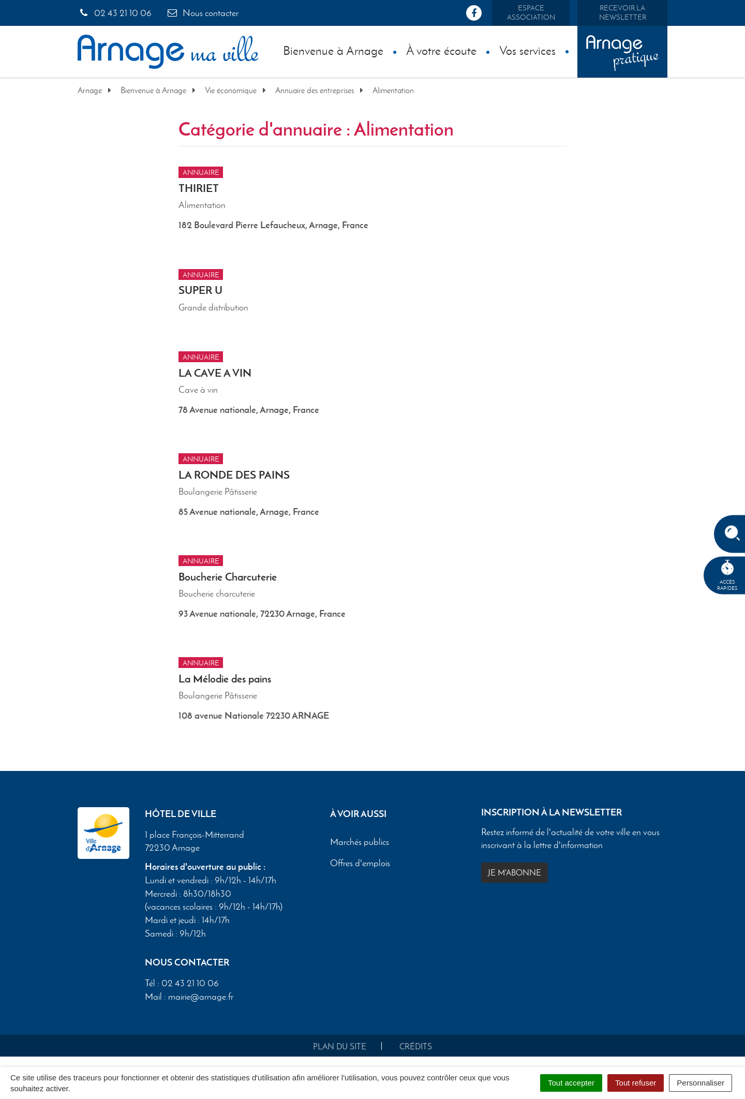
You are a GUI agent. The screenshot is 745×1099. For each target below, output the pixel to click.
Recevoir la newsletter (622, 13)
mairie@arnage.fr (200, 996)
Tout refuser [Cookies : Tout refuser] (635, 1082)
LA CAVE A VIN (214, 373)
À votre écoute (441, 50)
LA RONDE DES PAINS (234, 475)
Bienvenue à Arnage (333, 50)
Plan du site (339, 1046)
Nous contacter (202, 13)
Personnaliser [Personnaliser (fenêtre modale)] (700, 1082)
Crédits (415, 1046)
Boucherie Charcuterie (227, 577)
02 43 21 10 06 (115, 13)
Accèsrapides (727, 575)
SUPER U (200, 290)
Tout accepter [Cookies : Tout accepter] (571, 1082)
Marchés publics (359, 842)
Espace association (531, 13)
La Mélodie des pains (224, 679)
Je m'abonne (514, 873)
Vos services (527, 50)
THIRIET (198, 188)
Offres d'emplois (360, 863)
